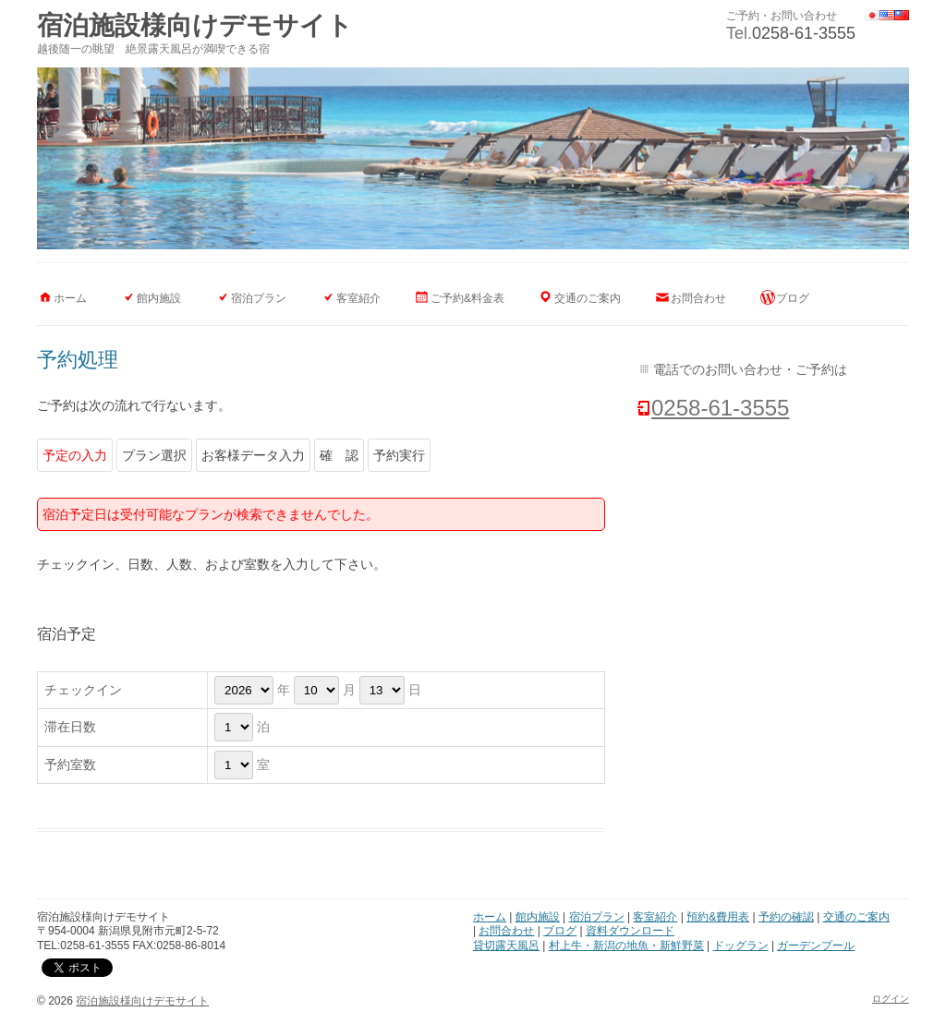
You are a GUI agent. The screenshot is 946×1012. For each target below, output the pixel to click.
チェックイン (83, 689)
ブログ (792, 298)
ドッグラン (741, 945)
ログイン (890, 999)
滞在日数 (70, 726)
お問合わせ (698, 298)
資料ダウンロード (630, 930)
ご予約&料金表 (467, 298)
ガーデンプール (816, 945)
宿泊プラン (258, 298)
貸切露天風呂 (506, 945)
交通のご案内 (587, 298)
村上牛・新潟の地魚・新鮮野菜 (626, 945)
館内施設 (159, 298)
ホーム (70, 298)
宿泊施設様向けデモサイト (195, 25)
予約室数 (70, 764)
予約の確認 (786, 916)
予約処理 (77, 359)
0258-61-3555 (803, 33)
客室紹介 (358, 298)
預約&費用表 (717, 916)
